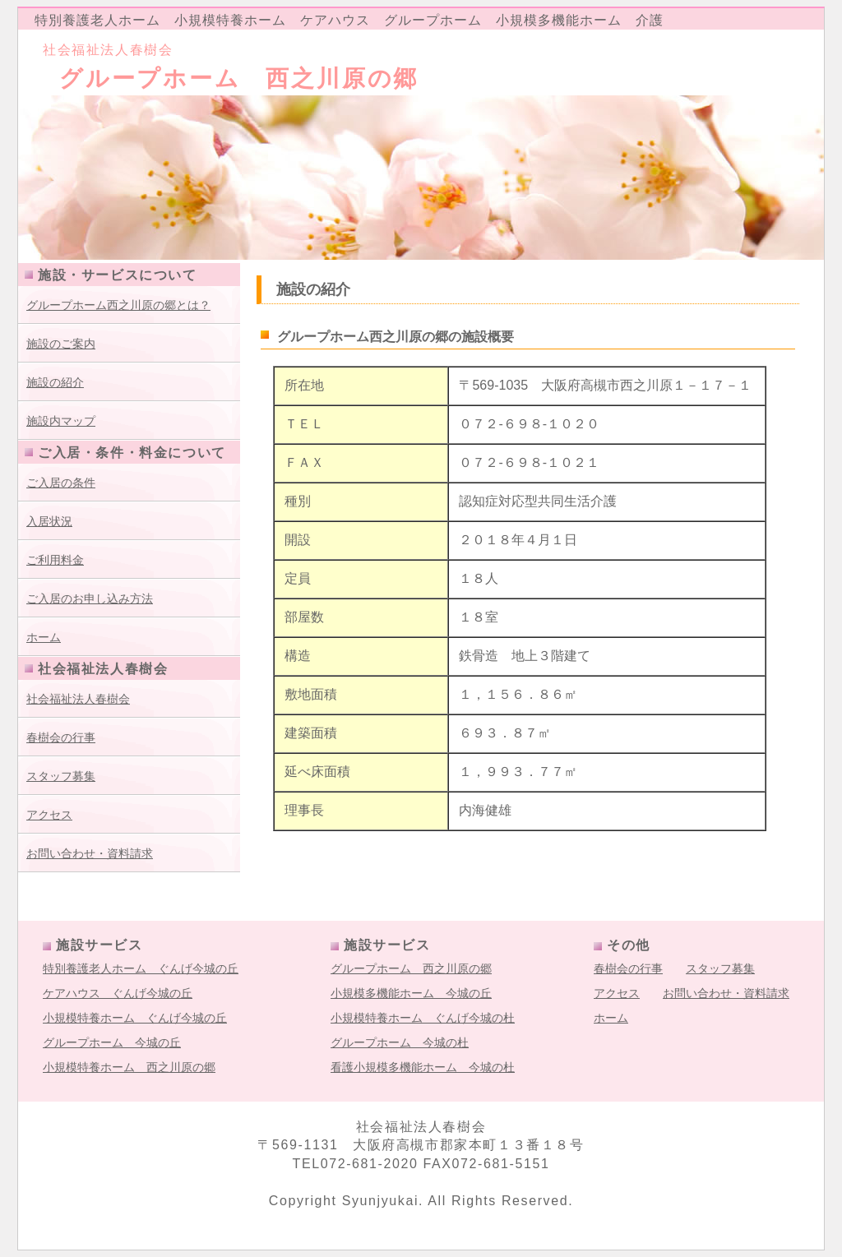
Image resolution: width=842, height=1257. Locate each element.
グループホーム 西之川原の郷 (411, 968)
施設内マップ (60, 420)
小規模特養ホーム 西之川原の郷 (129, 1067)
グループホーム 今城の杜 (400, 1042)
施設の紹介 (55, 382)
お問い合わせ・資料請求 (89, 853)
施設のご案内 (60, 343)
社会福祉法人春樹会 (78, 698)
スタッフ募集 (60, 776)
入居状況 (49, 521)
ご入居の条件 (60, 482)
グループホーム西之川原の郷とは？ (118, 305)
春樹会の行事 (60, 737)
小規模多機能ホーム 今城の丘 (411, 993)
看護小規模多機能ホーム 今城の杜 (423, 1067)
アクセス (49, 814)
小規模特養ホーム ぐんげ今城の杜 (423, 1017)
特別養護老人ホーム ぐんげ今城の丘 (140, 968)
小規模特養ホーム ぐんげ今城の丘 (135, 1017)
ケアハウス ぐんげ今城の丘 (117, 993)
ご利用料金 (55, 559)
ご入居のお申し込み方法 (89, 598)
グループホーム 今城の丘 (112, 1042)
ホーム (43, 637)
